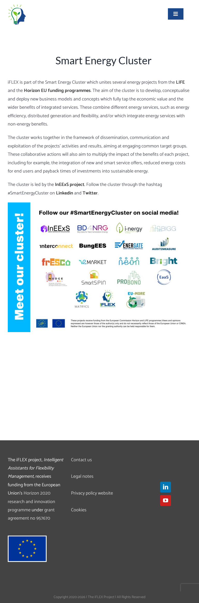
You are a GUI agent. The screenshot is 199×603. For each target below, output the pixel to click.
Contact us (81, 460)
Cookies (79, 510)
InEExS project (69, 185)
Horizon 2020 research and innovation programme (31, 501)
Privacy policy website (92, 493)
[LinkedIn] (165, 487)
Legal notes (82, 476)
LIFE (180, 82)
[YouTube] (165, 500)
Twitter (90, 193)
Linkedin (64, 193)
